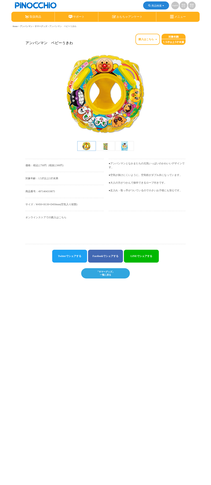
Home (15, 26)
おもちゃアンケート (127, 16)
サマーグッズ (41, 26)
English (175, 5)
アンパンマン (26, 26)
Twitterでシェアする (69, 256)
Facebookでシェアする (105, 256)
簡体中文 (183, 6)
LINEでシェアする (141, 256)
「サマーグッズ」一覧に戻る (105, 273)
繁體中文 (192, 6)
